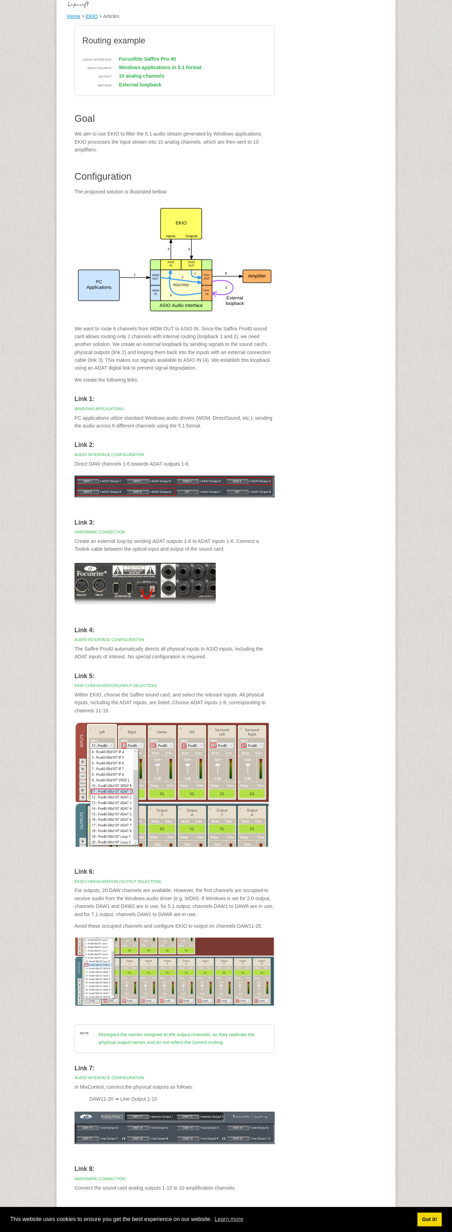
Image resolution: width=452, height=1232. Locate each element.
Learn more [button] (228, 1219)
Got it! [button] (429, 1219)
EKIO (91, 16)
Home (73, 16)
